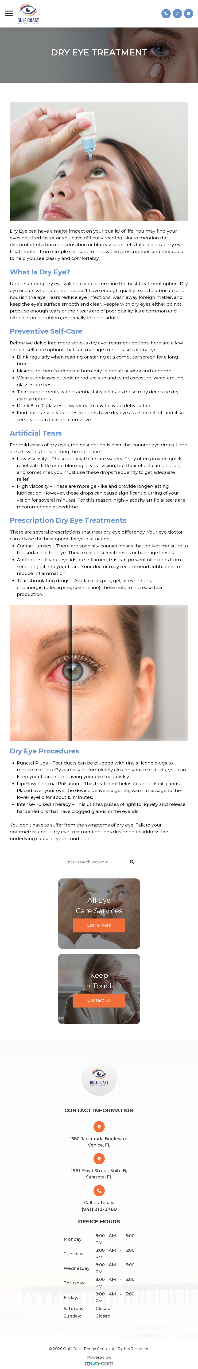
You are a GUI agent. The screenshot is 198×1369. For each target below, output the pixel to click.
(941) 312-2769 (99, 1209)
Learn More (99, 925)
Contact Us (99, 1000)
